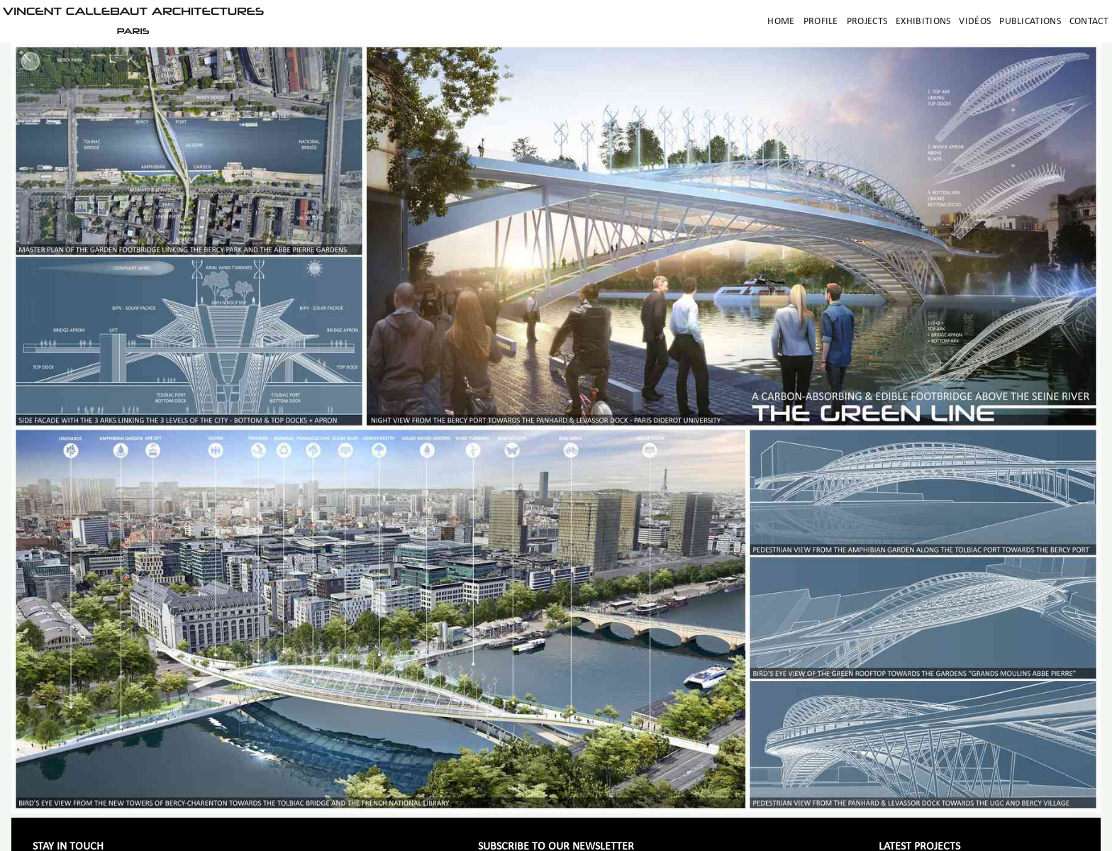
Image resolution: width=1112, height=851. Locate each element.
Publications (1030, 21)
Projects (867, 21)
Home (780, 21)
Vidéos (975, 21)
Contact (1088, 21)
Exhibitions (923, 21)
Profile (821, 21)
